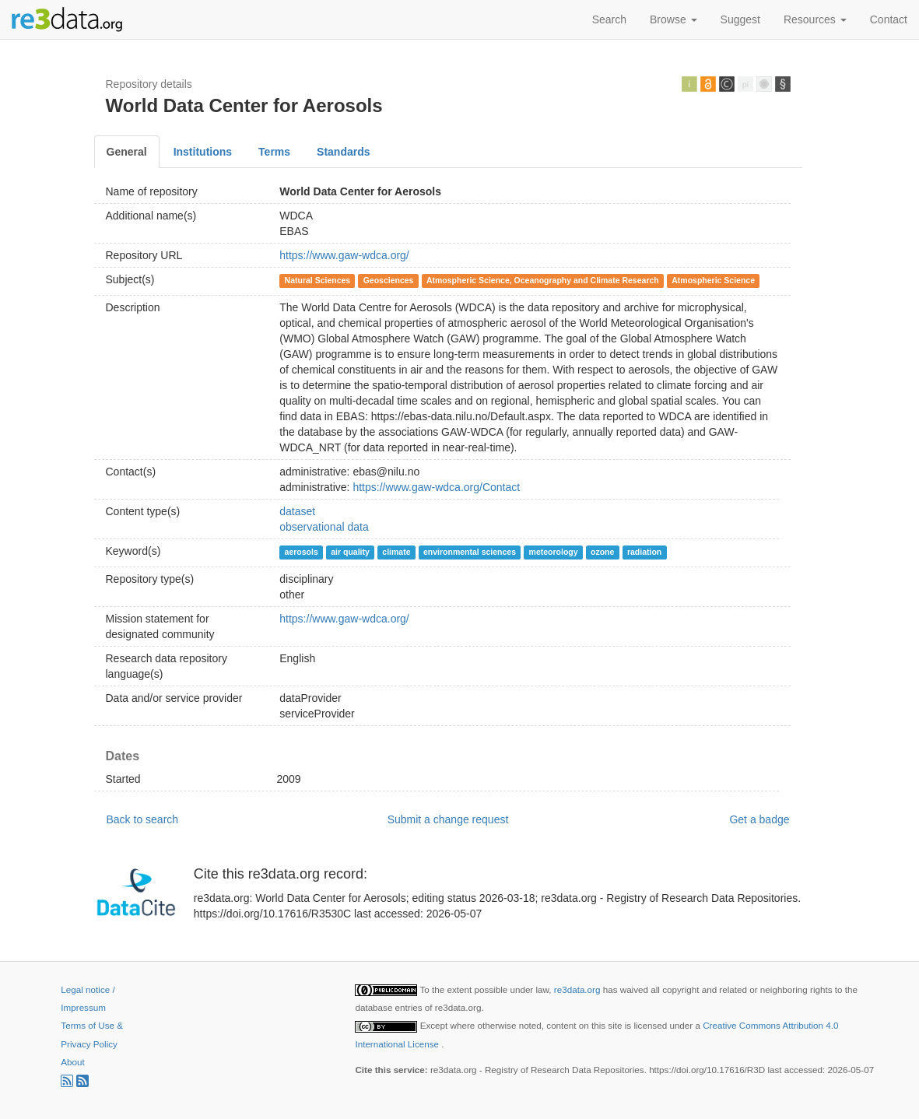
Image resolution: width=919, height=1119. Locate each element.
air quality (350, 551)
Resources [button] (815, 19)
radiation (644, 551)
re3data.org (578, 989)
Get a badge (759, 819)
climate (396, 551)
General (127, 152)
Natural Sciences (318, 280)
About (72, 1062)
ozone (602, 551)
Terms (274, 152)
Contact (888, 19)
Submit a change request (448, 819)
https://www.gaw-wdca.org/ (344, 255)
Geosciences (388, 280)
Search (609, 19)
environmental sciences (469, 551)
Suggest (740, 19)
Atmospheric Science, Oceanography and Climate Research (542, 280)
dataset (297, 511)
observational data (323, 527)
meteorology (553, 551)
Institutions (203, 152)
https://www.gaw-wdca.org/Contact (436, 487)
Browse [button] (673, 19)
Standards (343, 152)
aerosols (301, 551)
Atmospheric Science (713, 280)
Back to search (143, 819)
